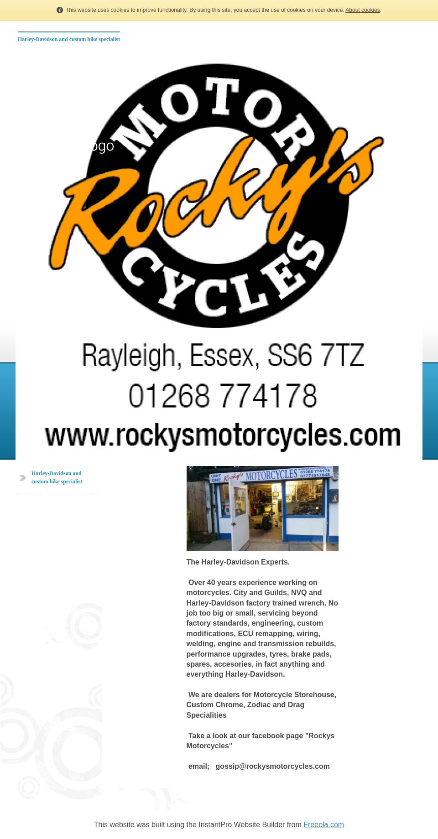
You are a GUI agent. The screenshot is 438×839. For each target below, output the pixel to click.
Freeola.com (323, 825)
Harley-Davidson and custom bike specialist (69, 39)
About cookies (362, 10)
